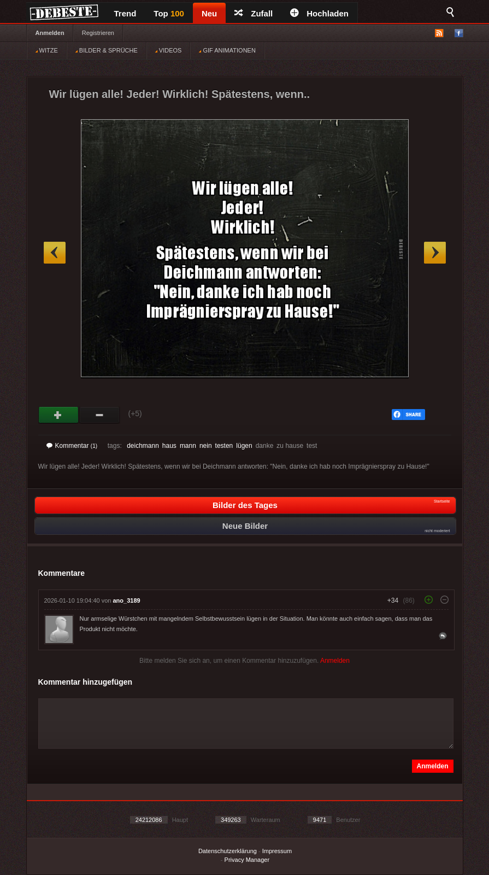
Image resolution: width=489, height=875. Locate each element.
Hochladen (319, 13)
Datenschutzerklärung (227, 851)
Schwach (99, 415)
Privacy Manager (247, 859)
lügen (244, 446)
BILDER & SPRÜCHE (106, 50)
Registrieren (98, 33)
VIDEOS (168, 50)
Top (169, 13)
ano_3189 (126, 600)
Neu (209, 13)
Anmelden (50, 33)
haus (169, 446)
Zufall (253, 13)
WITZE (47, 50)
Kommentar (72, 446)
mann (188, 446)
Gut (58, 415)
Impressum (277, 851)
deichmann (143, 446)
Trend (125, 13)
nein (205, 446)
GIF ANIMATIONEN (227, 50)
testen (224, 446)
